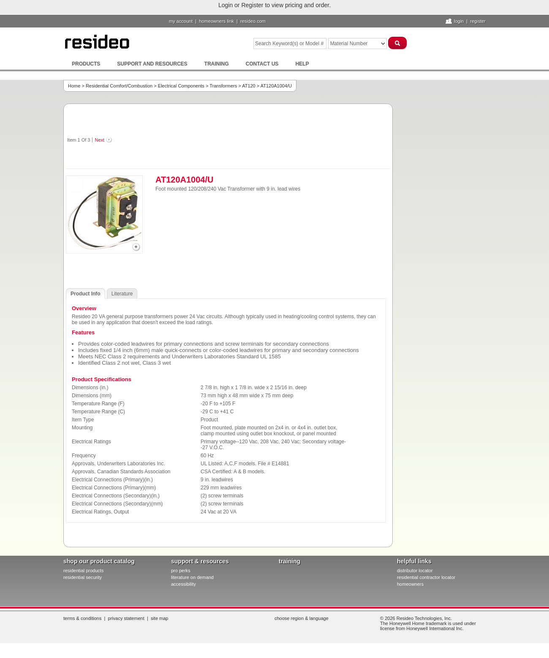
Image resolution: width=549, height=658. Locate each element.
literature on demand (192, 577)
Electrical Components (181, 85)
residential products (83, 570)
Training (216, 64)
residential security (82, 577)
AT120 (248, 85)
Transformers (223, 85)
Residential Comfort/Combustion (119, 85)
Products (86, 64)
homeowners (410, 584)
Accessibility (183, 584)
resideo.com (253, 21)
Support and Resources (152, 64)
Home (74, 85)
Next (99, 139)
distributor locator (414, 570)
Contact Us (262, 64)
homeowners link (216, 21)
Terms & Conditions (82, 618)
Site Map (160, 618)
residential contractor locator (426, 577)
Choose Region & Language (301, 618)
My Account (181, 21)
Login (459, 21)
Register (478, 21)
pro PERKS (180, 570)
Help (302, 64)
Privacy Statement (126, 618)
